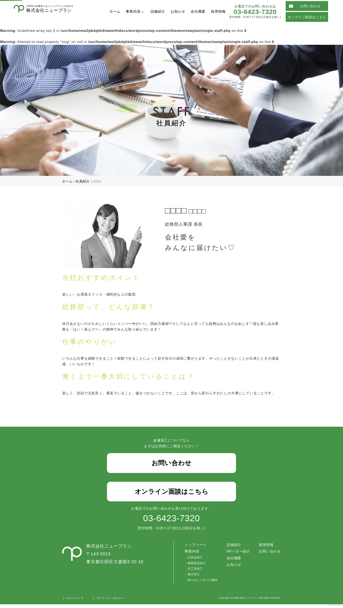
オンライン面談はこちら (307, 17)
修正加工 (193, 578)
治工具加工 (195, 572)
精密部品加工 (196, 566)
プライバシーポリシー (110, 601)
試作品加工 (195, 561)
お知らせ (178, 11)
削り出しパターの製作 (202, 583)
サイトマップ (74, 601)
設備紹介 (157, 11)
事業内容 (133, 11)
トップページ (196, 548)
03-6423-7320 (255, 11)
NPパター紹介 (238, 555)
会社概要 (198, 11)
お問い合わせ (304, 6)
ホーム (114, 11)
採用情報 (218, 11)
